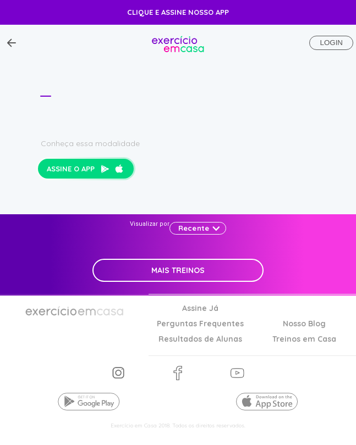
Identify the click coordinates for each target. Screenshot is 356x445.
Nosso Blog (304, 324)
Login (331, 42)
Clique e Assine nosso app (178, 12)
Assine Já (200, 308)
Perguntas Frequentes (200, 324)
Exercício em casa (178, 43)
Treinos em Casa (304, 339)
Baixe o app (89, 401)
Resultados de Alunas (200, 339)
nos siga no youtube (237, 373)
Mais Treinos (178, 270)
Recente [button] (193, 228)
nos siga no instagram (119, 373)
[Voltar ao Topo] (11, 43)
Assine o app (85, 168)
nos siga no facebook (178, 373)
